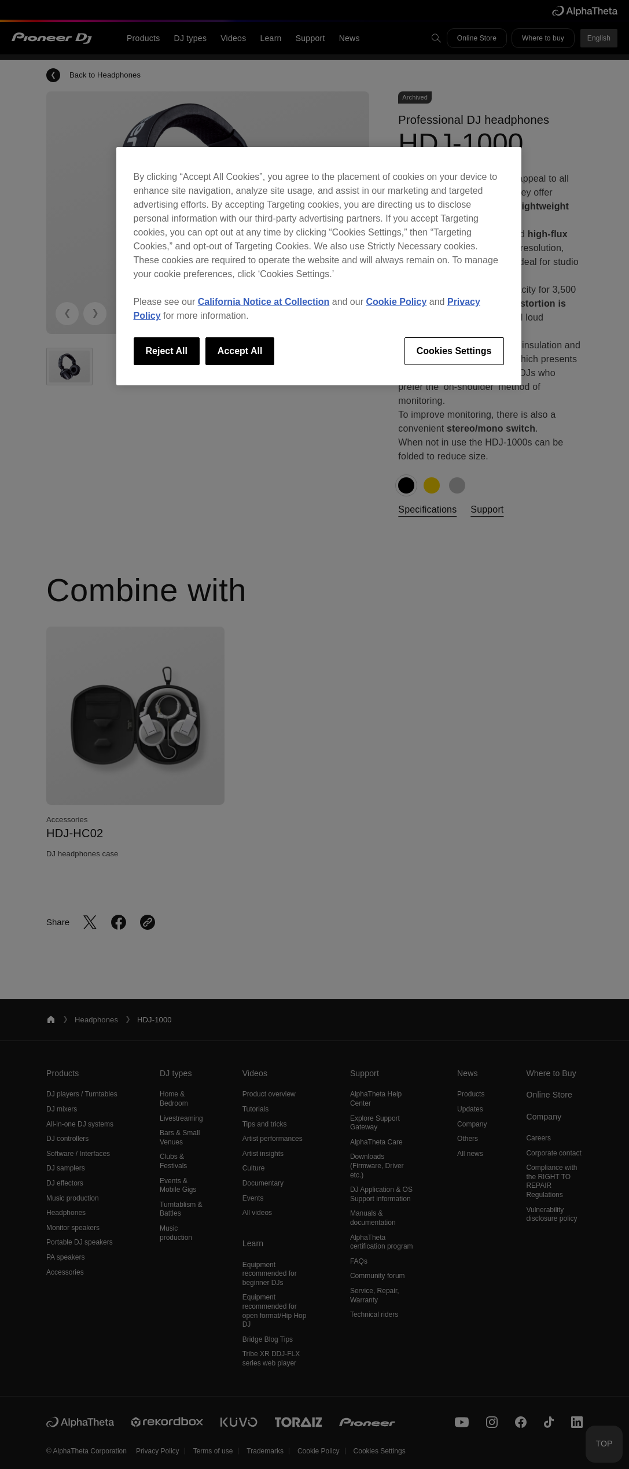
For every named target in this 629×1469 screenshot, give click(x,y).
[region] (318, 266)
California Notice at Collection (264, 302)
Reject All (166, 351)
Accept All (240, 351)
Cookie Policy (396, 302)
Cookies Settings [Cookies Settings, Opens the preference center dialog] (454, 351)
